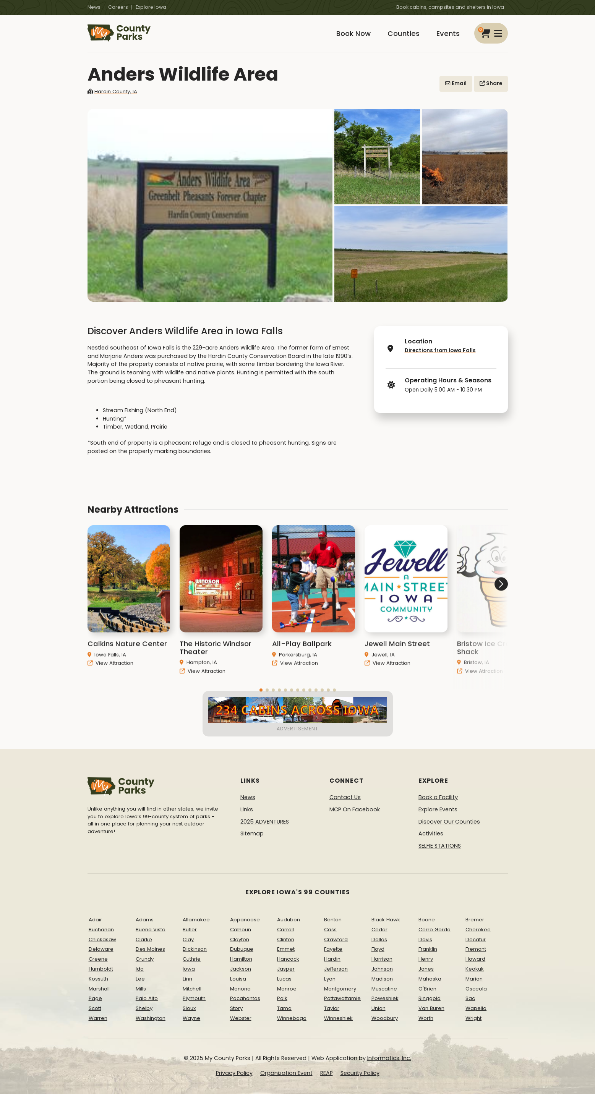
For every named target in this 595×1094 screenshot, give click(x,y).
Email (456, 83)
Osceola (476, 988)
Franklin (427, 949)
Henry (425, 959)
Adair (95, 919)
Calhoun (240, 929)
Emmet (286, 949)
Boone (426, 919)
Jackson (240, 969)
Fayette (333, 949)
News (94, 7)
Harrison (381, 959)
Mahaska (429, 978)
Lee (140, 978)
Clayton (239, 939)
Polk (282, 998)
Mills (141, 988)
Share (491, 83)
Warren (98, 1018)
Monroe (287, 988)
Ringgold (429, 998)
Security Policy (359, 1073)
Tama (284, 1008)
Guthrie (192, 959)
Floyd (377, 949)
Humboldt (101, 969)
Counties (403, 33)
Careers (118, 7)
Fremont (475, 949)
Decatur (475, 939)
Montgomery (340, 988)
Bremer (474, 919)
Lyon (330, 978)
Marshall (99, 988)
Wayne (191, 1018)
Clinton (285, 939)
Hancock (288, 959)
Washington (150, 1018)
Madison (382, 978)
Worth (425, 1018)
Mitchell (192, 988)
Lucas (284, 978)
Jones (426, 969)
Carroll (285, 929)
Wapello (475, 1008)
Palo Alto (147, 998)
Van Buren (431, 1008)
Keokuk (474, 969)
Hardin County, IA (112, 91)
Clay (188, 939)
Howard (475, 959)
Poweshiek (385, 998)
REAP (326, 1073)
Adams (145, 919)
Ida (140, 969)
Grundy (145, 959)
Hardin (332, 959)
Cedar (379, 929)
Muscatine (384, 988)
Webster (240, 1018)
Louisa (238, 978)
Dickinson (195, 949)
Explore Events (437, 809)
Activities (430, 833)
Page (95, 998)
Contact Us (345, 797)
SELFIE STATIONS (439, 846)
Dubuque (241, 949)
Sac (470, 998)
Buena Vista (150, 929)
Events (448, 33)
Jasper (286, 969)
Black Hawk (385, 919)
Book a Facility (438, 797)
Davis (425, 939)
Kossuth (98, 978)
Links (246, 809)
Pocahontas (245, 998)
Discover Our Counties (449, 821)
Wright (473, 1018)
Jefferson (336, 969)
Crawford (336, 939)
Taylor (331, 1008)
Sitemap (252, 833)
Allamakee (196, 919)
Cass (330, 929)
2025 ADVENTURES (264, 821)
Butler (190, 929)
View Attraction (110, 673)
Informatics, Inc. (389, 1058)
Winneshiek (338, 1018)
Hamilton (241, 959)
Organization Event (286, 1073)
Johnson (382, 969)
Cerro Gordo (434, 929)
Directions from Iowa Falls (440, 350)
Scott (95, 1008)
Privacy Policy (234, 1073)
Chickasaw (102, 939)
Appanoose (245, 919)
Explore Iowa (151, 7)
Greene (98, 959)
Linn (187, 978)
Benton (333, 919)
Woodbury (384, 1018)
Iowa (189, 969)
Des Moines (150, 949)
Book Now (353, 33)
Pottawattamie (342, 998)
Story (236, 1008)
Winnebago (291, 1018)
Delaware (101, 949)
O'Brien (427, 988)
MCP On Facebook (354, 809)
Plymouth (194, 998)
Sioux (189, 1008)
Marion (474, 978)
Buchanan (101, 929)
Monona (240, 988)
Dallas (379, 939)
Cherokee (478, 929)
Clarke (144, 939)
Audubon (288, 919)
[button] (479, 613)
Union (378, 1008)
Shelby (144, 1008)
